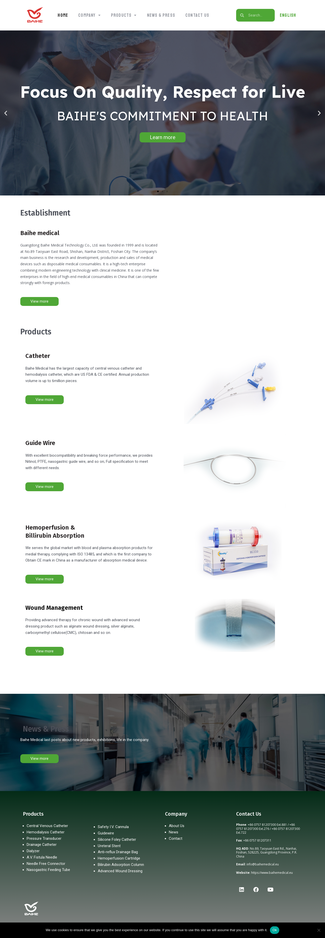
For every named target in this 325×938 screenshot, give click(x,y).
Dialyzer (33, 851)
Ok (274, 930)
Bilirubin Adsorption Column (121, 864)
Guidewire (106, 833)
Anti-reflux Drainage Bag (118, 852)
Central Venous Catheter (47, 826)
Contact (175, 838)
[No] (318, 930)
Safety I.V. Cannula (113, 827)
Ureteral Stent (109, 846)
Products (124, 15)
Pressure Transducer (44, 838)
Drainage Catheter (42, 844)
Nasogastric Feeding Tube (48, 869)
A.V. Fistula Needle (42, 857)
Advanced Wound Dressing (120, 871)
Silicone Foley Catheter (117, 839)
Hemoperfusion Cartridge (119, 858)
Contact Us (197, 15)
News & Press (161, 15)
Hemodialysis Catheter (45, 832)
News (173, 832)
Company (89, 15)
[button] (89, 15)
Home (63, 15)
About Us (176, 826)
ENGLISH (288, 15)
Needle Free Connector (46, 863)
